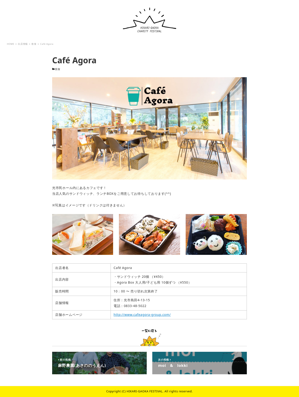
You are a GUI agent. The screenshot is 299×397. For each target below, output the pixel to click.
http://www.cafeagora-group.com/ (142, 314)
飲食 (57, 69)
